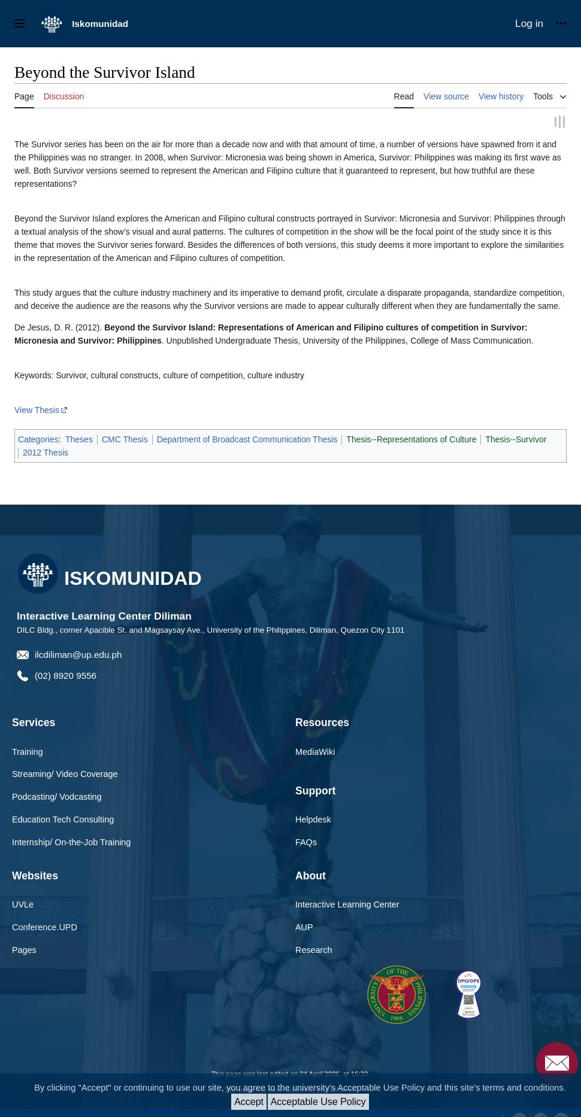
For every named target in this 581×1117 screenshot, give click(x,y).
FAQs (306, 841)
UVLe (23, 904)
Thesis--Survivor (515, 438)
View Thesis (36, 409)
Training (27, 750)
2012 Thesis (45, 452)
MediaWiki (315, 750)
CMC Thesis (125, 438)
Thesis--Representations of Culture (411, 438)
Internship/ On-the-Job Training (71, 841)
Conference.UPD (44, 926)
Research (313, 949)
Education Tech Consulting (63, 819)
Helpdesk (313, 819)
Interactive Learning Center (347, 904)
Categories (38, 438)
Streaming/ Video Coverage (65, 773)
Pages (24, 949)
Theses (79, 438)
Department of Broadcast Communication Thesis (247, 438)
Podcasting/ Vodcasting (57, 796)
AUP (304, 926)
